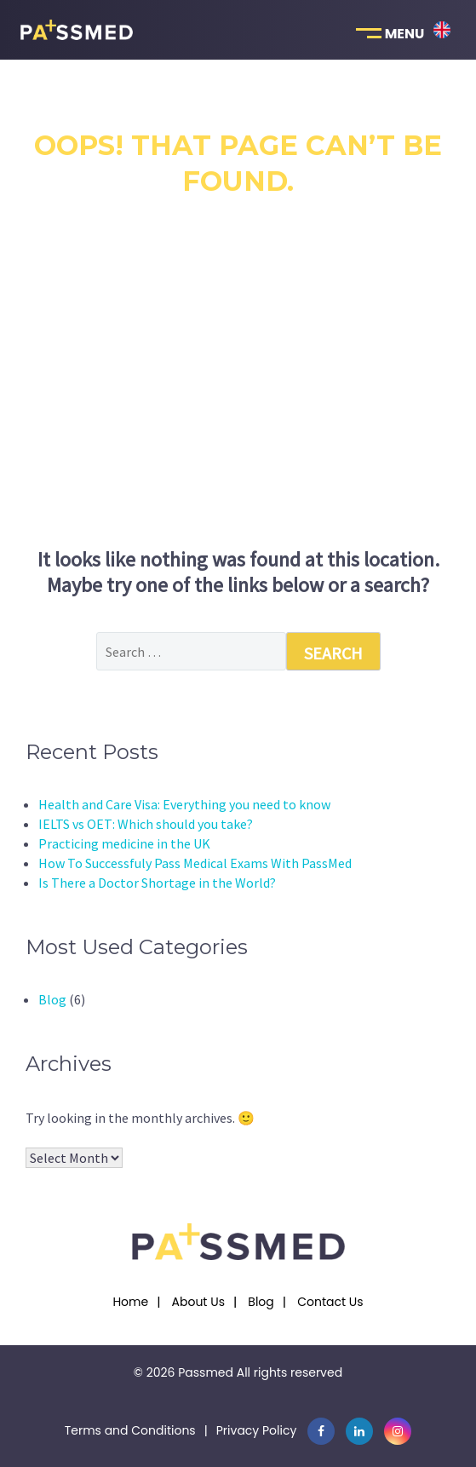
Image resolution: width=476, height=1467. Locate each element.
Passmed (205, 1372)
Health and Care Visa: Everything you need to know (184, 804)
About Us (198, 1301)
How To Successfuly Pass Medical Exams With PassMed (195, 863)
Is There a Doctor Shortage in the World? (157, 882)
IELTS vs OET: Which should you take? (145, 823)
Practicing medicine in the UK (124, 843)
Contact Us (330, 1301)
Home (130, 1301)
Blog (52, 999)
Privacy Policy (256, 1430)
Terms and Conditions (130, 1430)
